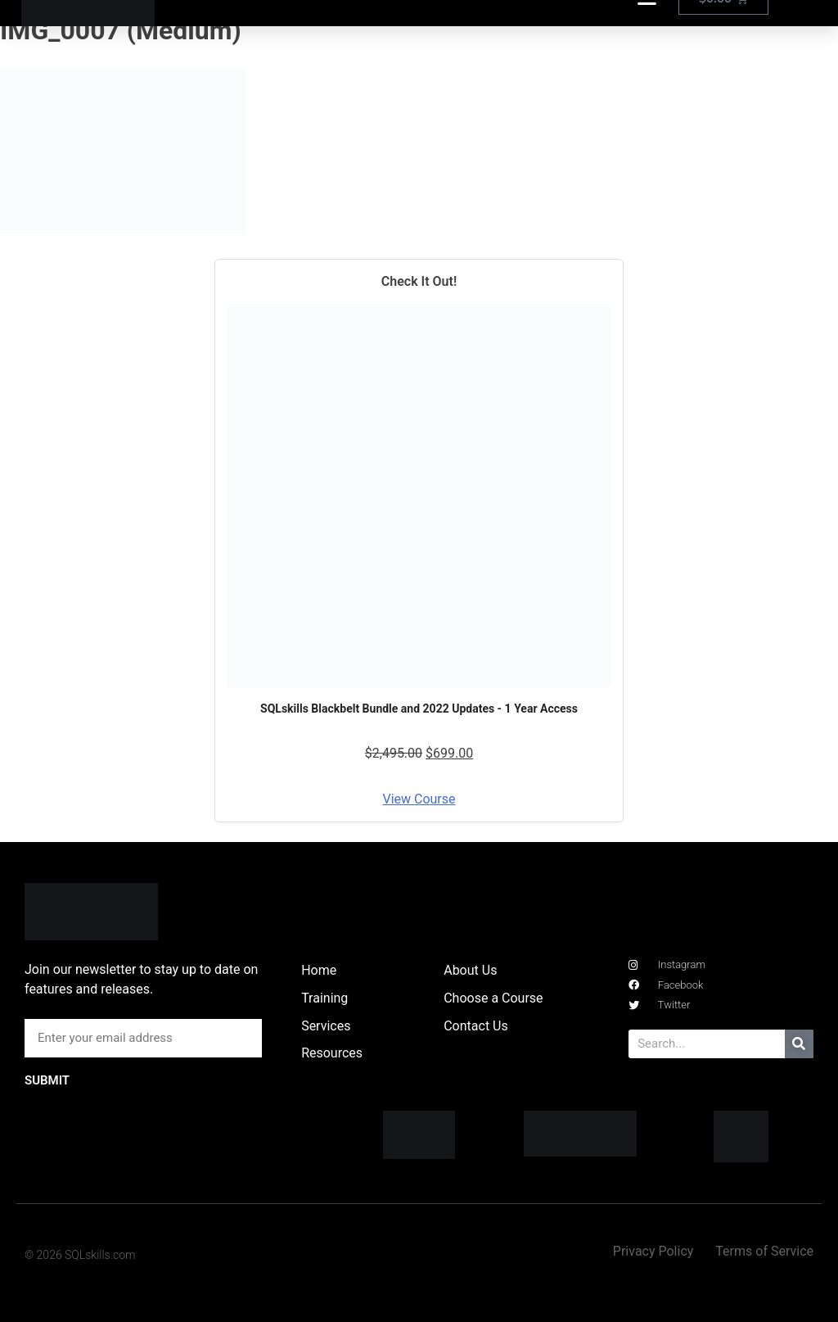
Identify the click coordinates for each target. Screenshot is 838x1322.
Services (325, 1026)
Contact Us (476, 1026)
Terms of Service (764, 1251)
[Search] (799, 1044)
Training (324, 998)
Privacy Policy (653, 1251)
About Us (470, 970)
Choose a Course (493, 998)
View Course (418, 799)
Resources (332, 1053)
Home (318, 970)
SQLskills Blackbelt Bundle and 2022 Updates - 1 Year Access (419, 708)
